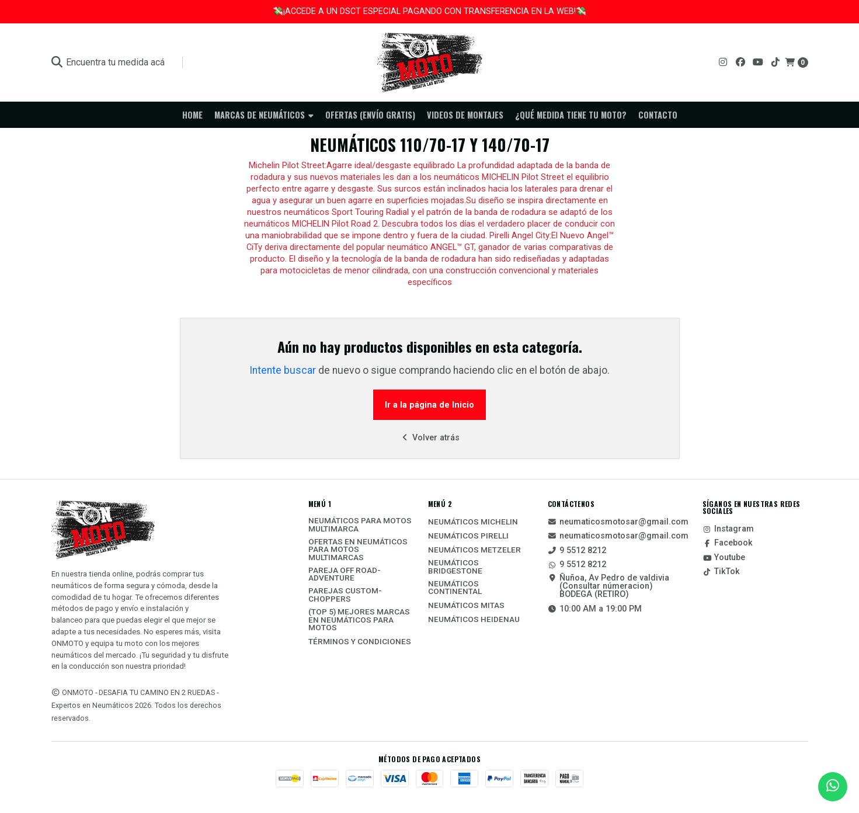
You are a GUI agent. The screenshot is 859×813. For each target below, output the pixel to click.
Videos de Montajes (465, 115)
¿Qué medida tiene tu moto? (571, 115)
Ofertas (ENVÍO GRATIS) (370, 115)
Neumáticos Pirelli (468, 536)
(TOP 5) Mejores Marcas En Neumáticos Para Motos (359, 620)
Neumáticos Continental (455, 588)
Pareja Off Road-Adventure (344, 574)
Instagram (728, 529)
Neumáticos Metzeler (474, 550)
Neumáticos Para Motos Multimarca (360, 525)
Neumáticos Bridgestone (455, 567)
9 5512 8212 (577, 551)
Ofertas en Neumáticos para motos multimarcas (358, 550)
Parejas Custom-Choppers (345, 595)
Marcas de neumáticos (264, 115)
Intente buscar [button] (282, 370)
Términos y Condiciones (359, 642)
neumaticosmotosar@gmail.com (618, 522)
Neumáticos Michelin (473, 522)
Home (192, 115)
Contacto (657, 115)
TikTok (721, 572)
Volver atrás (429, 438)
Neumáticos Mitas (466, 606)
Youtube (723, 558)
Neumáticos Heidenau (474, 620)
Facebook (727, 543)
